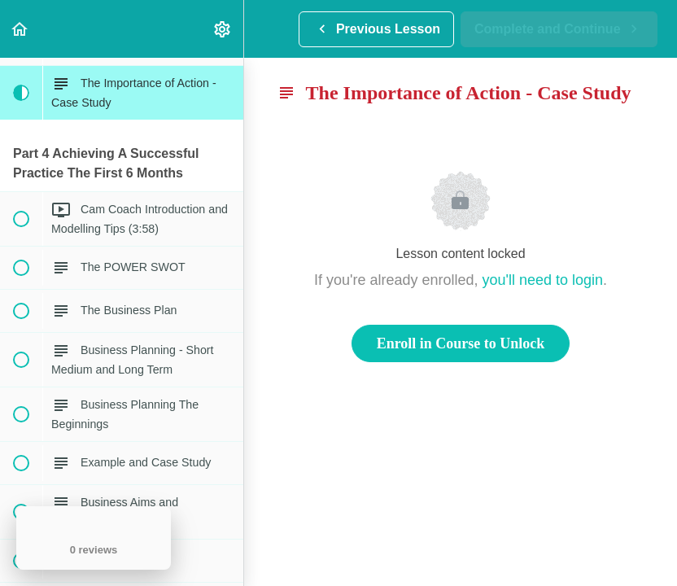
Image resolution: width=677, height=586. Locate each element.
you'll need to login (543, 280)
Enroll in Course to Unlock (461, 343)
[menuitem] (223, 29)
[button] (20, 29)
